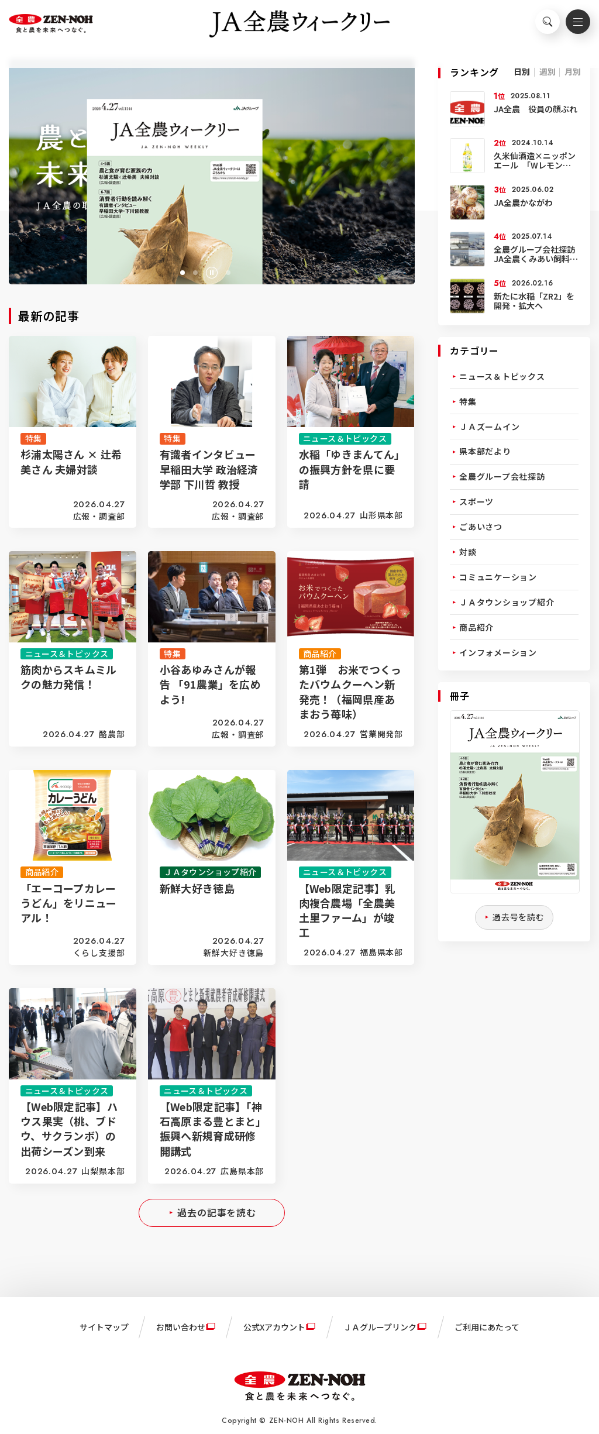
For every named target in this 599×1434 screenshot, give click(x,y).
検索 (540, 27)
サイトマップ (104, 1327)
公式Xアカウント (274, 1327)
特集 (468, 401)
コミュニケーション (498, 577)
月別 (572, 71)
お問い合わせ (180, 1327)
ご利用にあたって (487, 1327)
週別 (547, 71)
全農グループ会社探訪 (502, 476)
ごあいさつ (480, 526)
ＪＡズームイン (489, 426)
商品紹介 (476, 627)
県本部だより (485, 451)
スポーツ (476, 501)
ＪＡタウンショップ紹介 (506, 602)
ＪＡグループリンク (379, 1327)
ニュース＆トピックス (502, 376)
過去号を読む (519, 917)
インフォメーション (498, 652)
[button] (182, 272)
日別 (522, 71)
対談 (468, 552)
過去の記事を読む (216, 1212)
